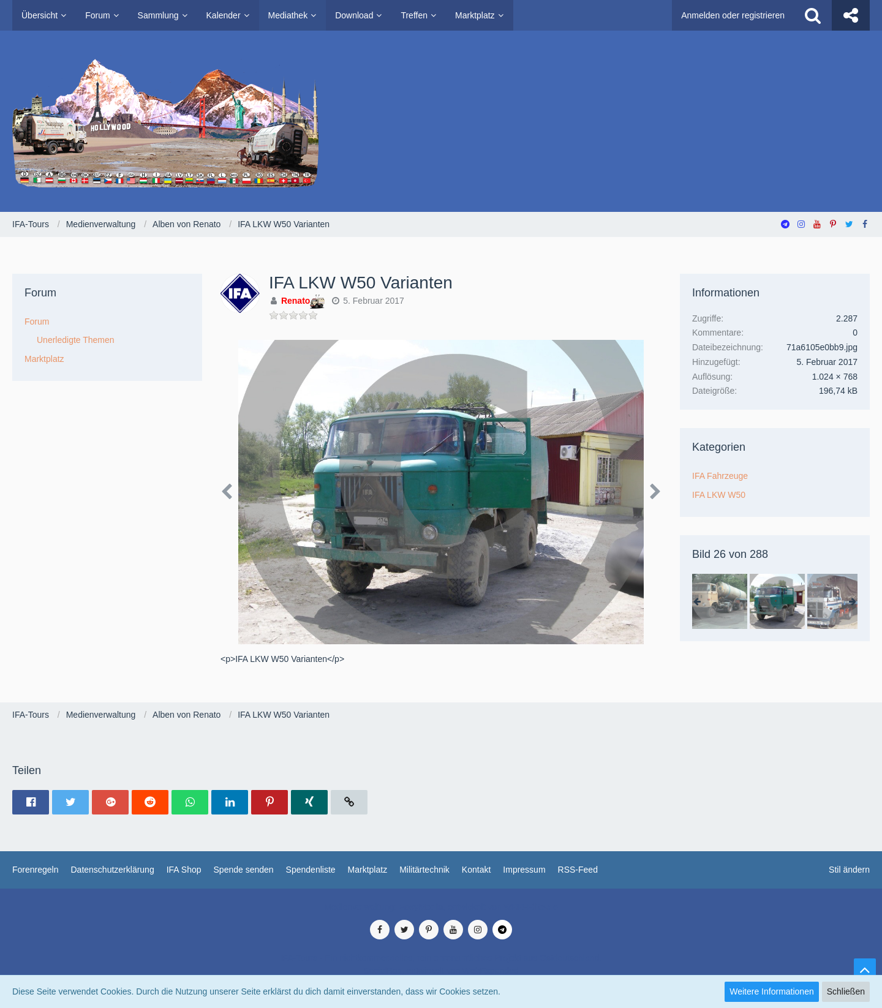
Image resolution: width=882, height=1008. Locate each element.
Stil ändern (849, 869)
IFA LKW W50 (718, 495)
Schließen (846, 991)
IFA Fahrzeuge (720, 476)
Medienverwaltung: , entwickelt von (440, 907)
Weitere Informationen (771, 991)
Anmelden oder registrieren (733, 15)
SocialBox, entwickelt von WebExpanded (440, 971)
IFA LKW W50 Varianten (361, 282)
